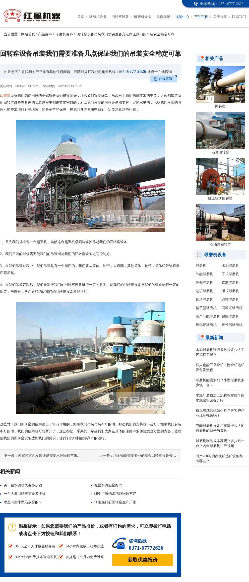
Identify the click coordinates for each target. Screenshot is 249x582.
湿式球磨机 (230, 291)
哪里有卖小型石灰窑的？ (23, 502)
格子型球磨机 (206, 308)
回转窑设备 (120, 17)
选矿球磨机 (204, 291)
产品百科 (201, 17)
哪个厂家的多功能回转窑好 (115, 494)
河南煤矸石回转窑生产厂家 (115, 502)
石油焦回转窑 (220, 244)
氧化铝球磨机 (206, 325)
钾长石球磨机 (232, 325)
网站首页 (28, 34)
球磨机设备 (98, 17)
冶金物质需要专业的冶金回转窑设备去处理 (146, 455)
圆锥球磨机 (230, 299)
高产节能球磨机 (208, 316)
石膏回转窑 (220, 152)
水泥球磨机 (230, 265)
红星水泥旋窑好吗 (108, 485)
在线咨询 (166, 79)
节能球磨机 (204, 274)
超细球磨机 (230, 316)
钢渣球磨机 (204, 299)
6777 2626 (132, 71)
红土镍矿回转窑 (220, 198)
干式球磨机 (230, 274)
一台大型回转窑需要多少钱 (25, 494)
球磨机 (201, 265)
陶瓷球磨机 (204, 282)
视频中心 (182, 17)
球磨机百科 (64, 34)
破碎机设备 (142, 17)
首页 (80, 17)
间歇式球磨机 (232, 308)
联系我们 (239, 17)
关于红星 (220, 17)
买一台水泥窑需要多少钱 (23, 485)
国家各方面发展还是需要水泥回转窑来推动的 (53, 455)
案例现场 (163, 17)
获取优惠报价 (143, 560)
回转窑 (5, 95)
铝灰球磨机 (230, 282)
